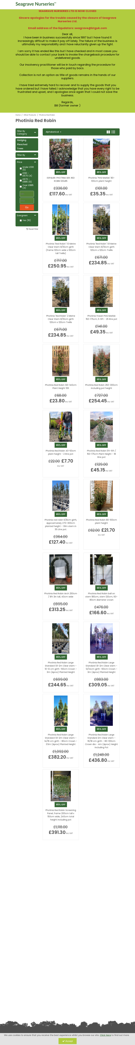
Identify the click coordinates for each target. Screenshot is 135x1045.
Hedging (21, 140)
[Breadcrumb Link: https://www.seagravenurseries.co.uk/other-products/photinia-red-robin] (47, 115)
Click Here (105, 1035)
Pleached (22, 144)
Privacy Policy (21, 998)
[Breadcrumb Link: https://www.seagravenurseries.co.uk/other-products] (30, 115)
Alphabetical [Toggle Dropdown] (52, 132)
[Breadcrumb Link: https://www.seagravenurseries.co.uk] (18, 115)
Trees (20, 148)
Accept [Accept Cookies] (67, 1041)
